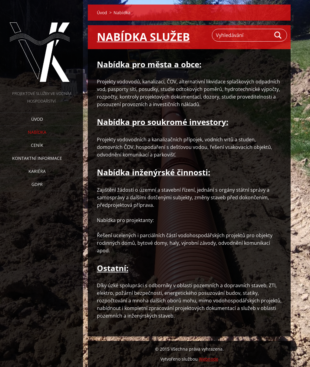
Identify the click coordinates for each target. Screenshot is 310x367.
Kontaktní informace (37, 158)
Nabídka (37, 132)
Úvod (37, 119)
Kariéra (37, 171)
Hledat (278, 35)
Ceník (37, 145)
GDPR (37, 184)
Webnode (208, 359)
